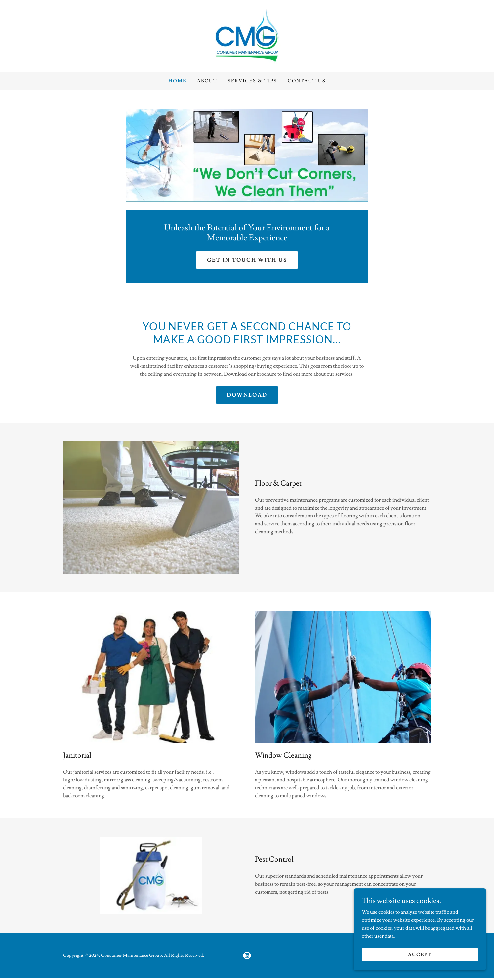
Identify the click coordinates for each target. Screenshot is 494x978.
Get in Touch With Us (247, 260)
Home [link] (177, 81)
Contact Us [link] (307, 81)
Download (247, 395)
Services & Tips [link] (252, 81)
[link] (247, 34)
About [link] (207, 81)
